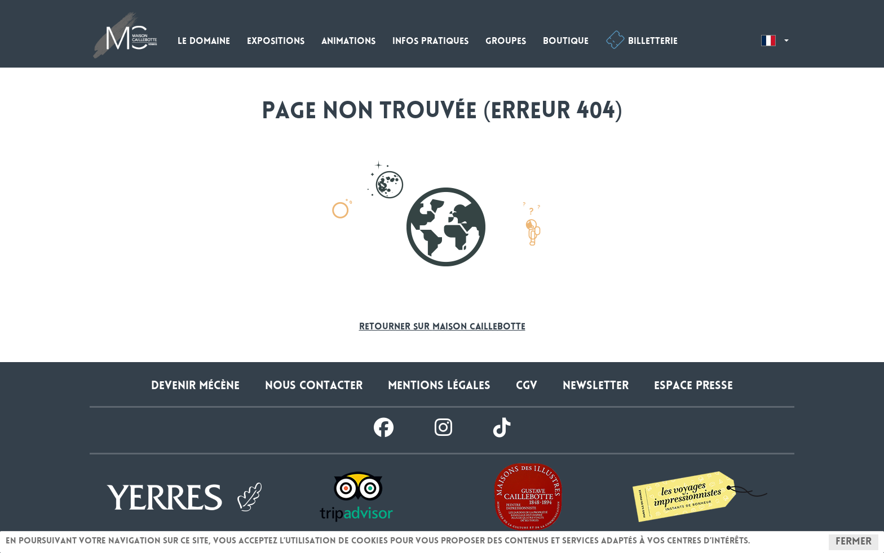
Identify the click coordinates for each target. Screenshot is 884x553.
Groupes (505, 42)
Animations (348, 42)
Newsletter (596, 386)
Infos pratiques (430, 42)
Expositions (275, 42)
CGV (526, 386)
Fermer (854, 542)
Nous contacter (314, 386)
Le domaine (204, 42)
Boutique (566, 42)
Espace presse (693, 386)
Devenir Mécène (195, 386)
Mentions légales (439, 386)
